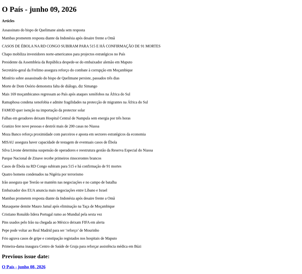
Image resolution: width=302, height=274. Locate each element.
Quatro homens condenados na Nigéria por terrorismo (42, 174)
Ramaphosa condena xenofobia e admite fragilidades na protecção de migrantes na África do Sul (75, 102)
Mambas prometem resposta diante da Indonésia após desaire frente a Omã (58, 38)
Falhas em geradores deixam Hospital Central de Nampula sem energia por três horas (66, 118)
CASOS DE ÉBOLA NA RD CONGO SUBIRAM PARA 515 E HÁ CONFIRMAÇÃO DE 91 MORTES (81, 46)
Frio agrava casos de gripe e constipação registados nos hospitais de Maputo (59, 238)
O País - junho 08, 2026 (24, 266)
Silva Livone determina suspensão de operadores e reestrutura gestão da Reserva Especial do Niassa (77, 150)
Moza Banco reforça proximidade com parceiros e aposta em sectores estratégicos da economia (74, 134)
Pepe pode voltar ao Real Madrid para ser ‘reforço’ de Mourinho (50, 230)
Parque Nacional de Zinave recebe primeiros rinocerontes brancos (51, 158)
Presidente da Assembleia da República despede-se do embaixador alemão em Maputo (67, 62)
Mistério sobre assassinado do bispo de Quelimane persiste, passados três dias (60, 78)
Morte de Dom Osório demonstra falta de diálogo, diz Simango (49, 86)
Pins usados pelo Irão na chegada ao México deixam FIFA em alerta (53, 222)
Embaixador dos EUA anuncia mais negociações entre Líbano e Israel (54, 190)
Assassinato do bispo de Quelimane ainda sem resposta (43, 30)
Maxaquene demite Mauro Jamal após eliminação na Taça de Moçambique (58, 206)
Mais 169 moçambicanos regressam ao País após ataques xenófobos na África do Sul (66, 94)
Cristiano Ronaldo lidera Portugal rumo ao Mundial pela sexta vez (52, 214)
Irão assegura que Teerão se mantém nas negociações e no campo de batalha (59, 182)
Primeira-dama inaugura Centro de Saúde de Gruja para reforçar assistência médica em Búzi (71, 246)
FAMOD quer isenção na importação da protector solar (43, 110)
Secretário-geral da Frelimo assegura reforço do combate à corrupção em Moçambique (67, 70)
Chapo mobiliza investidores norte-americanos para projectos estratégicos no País (63, 54)
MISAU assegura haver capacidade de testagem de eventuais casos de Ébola (59, 142)
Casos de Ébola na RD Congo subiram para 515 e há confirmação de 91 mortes (62, 166)
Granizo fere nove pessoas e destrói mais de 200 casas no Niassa (50, 126)
